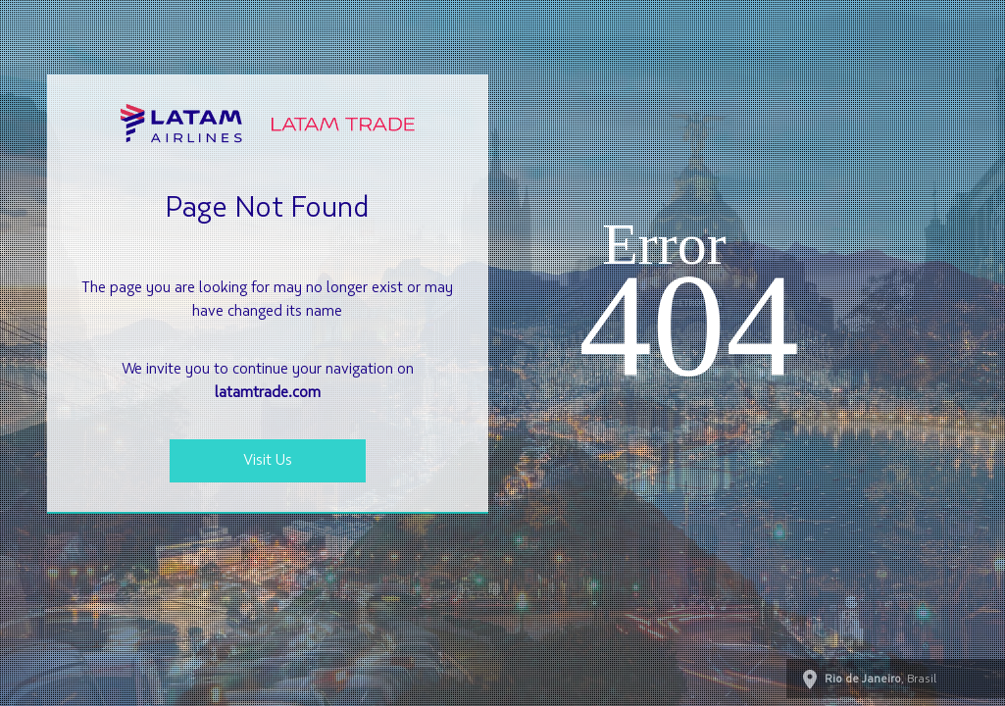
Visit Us (267, 461)
